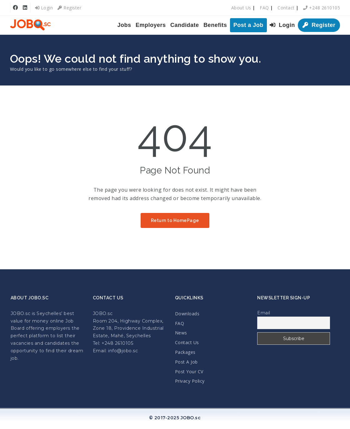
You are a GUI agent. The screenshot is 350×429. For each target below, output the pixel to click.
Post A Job (186, 362)
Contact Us (187, 342)
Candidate (184, 25)
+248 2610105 (321, 8)
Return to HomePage (175, 220)
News (181, 333)
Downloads (187, 314)
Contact (286, 8)
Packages (185, 352)
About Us (241, 8)
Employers (151, 25)
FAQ (264, 8)
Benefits (215, 25)
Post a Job (248, 25)
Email (263, 313)
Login (44, 8)
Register (69, 8)
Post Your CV (189, 372)
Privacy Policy (190, 381)
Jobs (124, 25)
